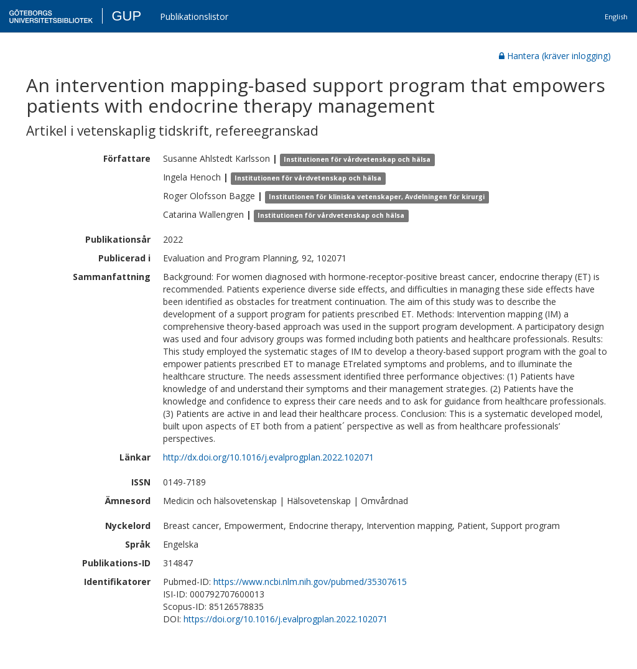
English (616, 16)
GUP (126, 16)
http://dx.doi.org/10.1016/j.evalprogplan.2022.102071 (268, 457)
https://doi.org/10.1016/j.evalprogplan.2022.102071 (286, 619)
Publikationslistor (194, 16)
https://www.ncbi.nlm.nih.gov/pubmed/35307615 (310, 581)
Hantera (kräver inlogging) (555, 56)
